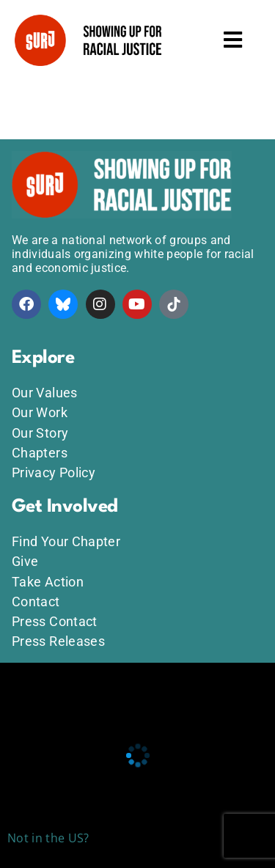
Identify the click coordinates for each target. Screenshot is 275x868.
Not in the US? (48, 838)
